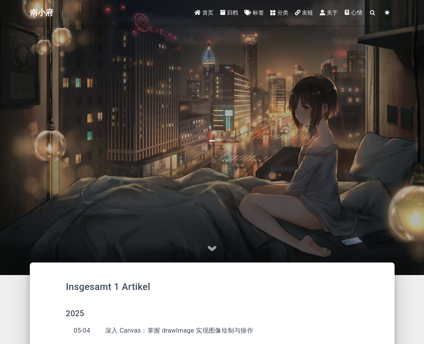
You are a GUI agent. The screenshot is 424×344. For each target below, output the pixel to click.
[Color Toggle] (387, 12)
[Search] (373, 12)
